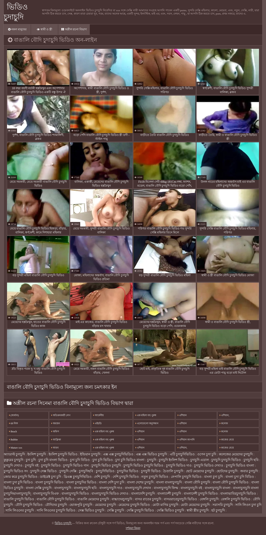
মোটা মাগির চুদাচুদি (165, 505)
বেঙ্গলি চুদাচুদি (209, 499)
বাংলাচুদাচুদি (62, 488)
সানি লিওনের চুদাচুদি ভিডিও (56, 510)
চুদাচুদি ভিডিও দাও (179, 465)
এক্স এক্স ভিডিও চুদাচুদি (151, 454)
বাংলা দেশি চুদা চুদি (111, 482)
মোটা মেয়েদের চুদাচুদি (195, 505)
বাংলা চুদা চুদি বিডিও (239, 476)
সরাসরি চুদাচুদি (222, 505)
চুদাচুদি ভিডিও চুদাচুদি (106, 465)
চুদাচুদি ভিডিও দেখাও (208, 465)
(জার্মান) (14, 415)
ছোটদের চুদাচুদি (227, 471)
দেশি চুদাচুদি (102, 476)
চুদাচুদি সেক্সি (67, 471)
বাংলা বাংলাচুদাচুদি (169, 482)
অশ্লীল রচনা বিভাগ (74, 29)
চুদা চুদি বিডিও (80, 460)
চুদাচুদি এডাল (199, 460)
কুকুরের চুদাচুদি (13, 460)
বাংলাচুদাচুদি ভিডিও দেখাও (109, 493)
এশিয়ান (139, 431)
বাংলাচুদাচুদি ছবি (85, 488)
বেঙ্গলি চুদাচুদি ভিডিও (235, 499)
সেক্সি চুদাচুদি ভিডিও (140, 510)
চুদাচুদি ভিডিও (51, 465)
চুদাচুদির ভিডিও (127, 471)
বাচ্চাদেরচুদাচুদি (122, 499)
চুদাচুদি (151, 460)
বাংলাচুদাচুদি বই (191, 488)
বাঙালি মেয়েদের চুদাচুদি (93, 499)
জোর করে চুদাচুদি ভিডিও (20, 476)
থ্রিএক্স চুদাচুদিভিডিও (78, 476)
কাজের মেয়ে (227, 439)
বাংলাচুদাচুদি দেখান (138, 488)
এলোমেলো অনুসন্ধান (146, 423)
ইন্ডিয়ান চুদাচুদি (90, 454)
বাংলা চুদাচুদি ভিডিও (49, 482)
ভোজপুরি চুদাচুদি (80, 505)
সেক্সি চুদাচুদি (115, 510)
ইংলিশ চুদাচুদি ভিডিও (63, 454)
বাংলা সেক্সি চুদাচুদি (39, 488)
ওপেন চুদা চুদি (206, 454)
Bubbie (13, 439)
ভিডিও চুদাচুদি (63, 523)
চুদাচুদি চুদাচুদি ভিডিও (226, 460)
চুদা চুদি (31, 460)
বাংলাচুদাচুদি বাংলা (217, 488)
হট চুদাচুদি (218, 510)
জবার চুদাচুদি (249, 471)
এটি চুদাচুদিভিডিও (182, 454)
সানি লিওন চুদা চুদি (248, 505)
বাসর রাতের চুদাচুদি (148, 499)
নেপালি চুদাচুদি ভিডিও (186, 476)
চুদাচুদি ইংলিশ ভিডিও (173, 460)
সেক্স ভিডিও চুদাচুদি (91, 510)
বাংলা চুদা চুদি (213, 476)
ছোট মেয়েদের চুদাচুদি (200, 471)
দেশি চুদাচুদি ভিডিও (126, 476)
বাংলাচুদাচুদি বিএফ (46, 493)
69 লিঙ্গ (13, 423)
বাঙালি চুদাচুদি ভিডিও (19, 499)
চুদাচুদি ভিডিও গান (76, 465)
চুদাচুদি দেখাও (13, 465)
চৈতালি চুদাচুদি (173, 471)
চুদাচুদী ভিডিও (151, 471)
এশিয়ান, (182, 447)
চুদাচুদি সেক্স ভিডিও (43, 471)
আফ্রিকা (56, 439)
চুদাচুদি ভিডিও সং (16, 471)
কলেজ (224, 423)
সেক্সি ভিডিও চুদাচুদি (170, 510)
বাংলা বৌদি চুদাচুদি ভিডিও (231, 482)
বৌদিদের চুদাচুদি (56, 505)
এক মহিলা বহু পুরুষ (103, 431)
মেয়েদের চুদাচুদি (105, 505)
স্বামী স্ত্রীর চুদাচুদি (198, 510)
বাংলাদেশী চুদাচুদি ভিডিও (201, 493)
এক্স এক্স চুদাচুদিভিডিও (118, 454)
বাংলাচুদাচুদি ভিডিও (75, 493)
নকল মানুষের (17, 29)
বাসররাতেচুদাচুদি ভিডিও (180, 499)
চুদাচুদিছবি (86, 471)
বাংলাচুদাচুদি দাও (110, 488)
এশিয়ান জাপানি (186, 439)
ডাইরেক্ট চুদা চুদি (50, 476)
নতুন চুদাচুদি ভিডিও (154, 476)
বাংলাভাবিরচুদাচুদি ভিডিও (238, 493)
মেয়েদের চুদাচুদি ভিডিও (134, 505)
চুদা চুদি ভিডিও (102, 460)
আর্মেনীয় (98, 415)
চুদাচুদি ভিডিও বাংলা (240, 465)
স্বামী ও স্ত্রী (44, 29)
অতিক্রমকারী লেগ (60, 415)
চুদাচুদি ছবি (251, 460)
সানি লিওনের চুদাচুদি (19, 510)
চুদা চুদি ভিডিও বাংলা (129, 460)
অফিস (55, 431)
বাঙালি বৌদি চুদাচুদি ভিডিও (56, 499)
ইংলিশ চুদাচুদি (36, 454)
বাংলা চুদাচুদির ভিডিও (81, 482)
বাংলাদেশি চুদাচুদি (143, 493)
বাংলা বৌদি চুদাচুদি (197, 482)
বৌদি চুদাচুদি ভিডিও (29, 505)
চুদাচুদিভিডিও (105, 471)
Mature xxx (15, 447)
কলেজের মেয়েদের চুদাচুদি (236, 454)
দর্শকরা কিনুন (133, 528)
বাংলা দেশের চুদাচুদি (140, 482)
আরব (55, 447)
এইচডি (97, 423)
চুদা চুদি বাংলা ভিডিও (53, 460)
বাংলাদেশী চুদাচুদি (169, 493)
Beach (13, 431)
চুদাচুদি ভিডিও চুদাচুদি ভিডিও (143, 465)
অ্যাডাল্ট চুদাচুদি (14, 454)
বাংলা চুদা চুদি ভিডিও (18, 482)
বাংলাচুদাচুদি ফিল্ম (166, 488)
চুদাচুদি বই (31, 465)
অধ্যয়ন (55, 423)
